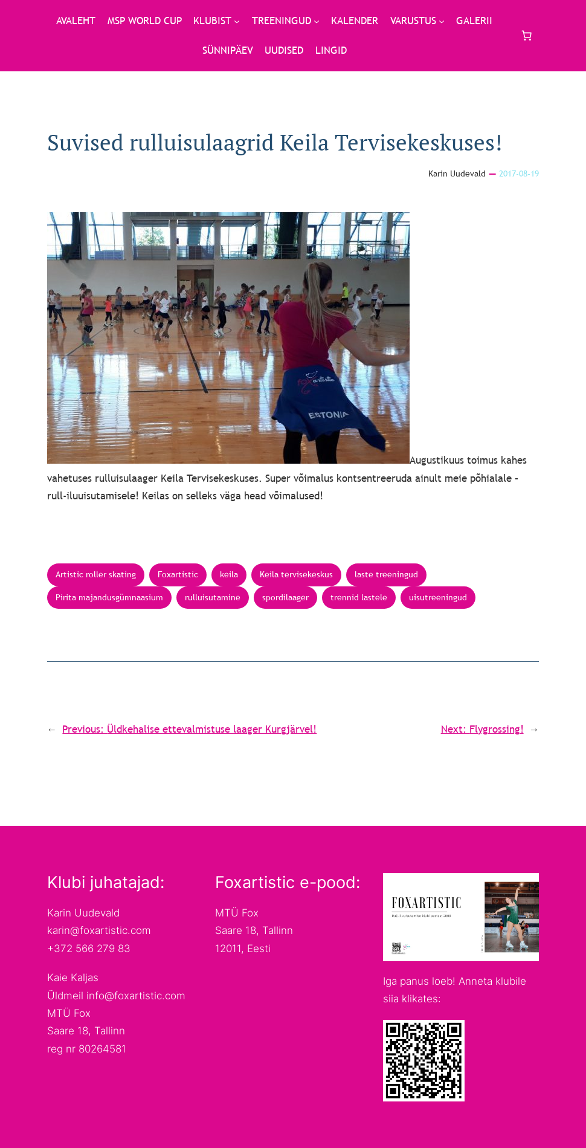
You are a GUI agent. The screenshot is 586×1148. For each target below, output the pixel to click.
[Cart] (526, 35)
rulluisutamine (212, 597)
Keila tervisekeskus (296, 574)
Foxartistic (178, 574)
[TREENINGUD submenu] (317, 21)
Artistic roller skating (96, 574)
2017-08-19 (519, 173)
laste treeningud (386, 574)
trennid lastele (358, 597)
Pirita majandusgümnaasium (109, 597)
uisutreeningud (438, 597)
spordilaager (285, 597)
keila (229, 574)
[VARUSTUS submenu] (442, 21)
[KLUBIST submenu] (237, 21)
